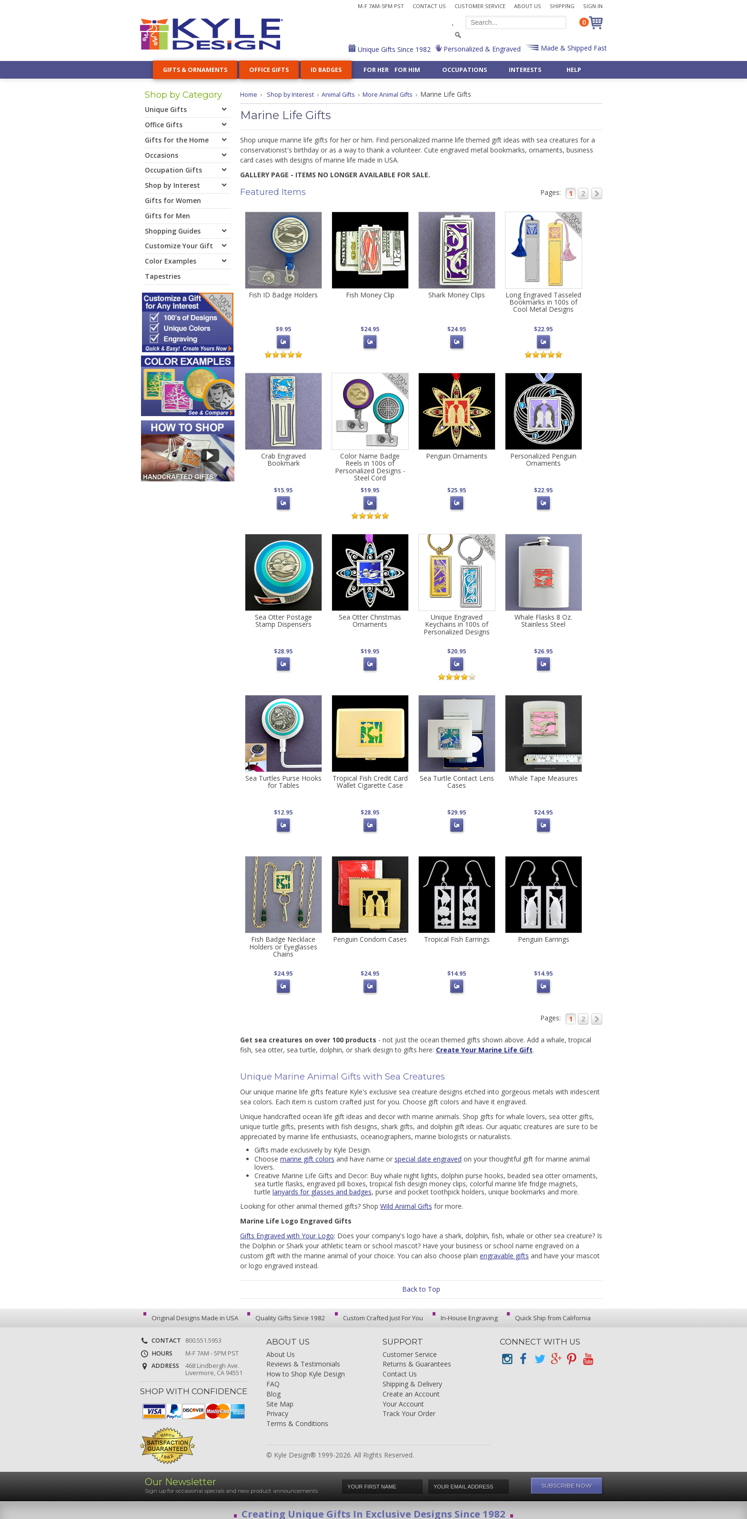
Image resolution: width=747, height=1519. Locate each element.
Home (249, 94)
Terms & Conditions (297, 1417)
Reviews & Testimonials (303, 1357)
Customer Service (479, 6)
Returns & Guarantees (417, 1357)
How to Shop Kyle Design (305, 1367)
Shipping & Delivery (412, 1377)
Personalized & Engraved (481, 48)
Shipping (562, 6)
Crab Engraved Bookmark (283, 458)
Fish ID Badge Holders (283, 294)
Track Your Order (409, 1407)
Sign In (593, 6)
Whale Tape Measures (543, 773)
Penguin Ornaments (456, 454)
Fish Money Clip (370, 294)
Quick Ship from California (537, 1310)
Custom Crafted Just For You (373, 1310)
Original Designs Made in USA (191, 1310)
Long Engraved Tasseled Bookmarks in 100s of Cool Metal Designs (543, 302)
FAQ (273, 1377)
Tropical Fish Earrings (457, 933)
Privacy (277, 1407)
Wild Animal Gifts (406, 1198)
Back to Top (421, 1281)
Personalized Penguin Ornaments (543, 458)
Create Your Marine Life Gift (484, 1042)
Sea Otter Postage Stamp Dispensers (283, 618)
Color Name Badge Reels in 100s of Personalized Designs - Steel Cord (370, 465)
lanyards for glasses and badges (322, 1184)
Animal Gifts (345, 94)
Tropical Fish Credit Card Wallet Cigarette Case (370, 777)
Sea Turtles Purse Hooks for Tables (283, 777)
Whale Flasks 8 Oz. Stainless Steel (543, 618)
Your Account (403, 1397)
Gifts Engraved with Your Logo (287, 1228)
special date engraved (428, 1151)
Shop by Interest (294, 94)
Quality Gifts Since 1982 (283, 1310)
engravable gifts (504, 1248)
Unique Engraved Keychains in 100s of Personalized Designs (457, 621)
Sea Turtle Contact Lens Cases (457, 777)
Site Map (279, 1397)
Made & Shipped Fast (573, 47)
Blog (273, 1387)
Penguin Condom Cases (370, 933)
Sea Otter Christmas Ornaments (370, 618)
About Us (527, 6)
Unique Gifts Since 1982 (393, 49)
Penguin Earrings (543, 933)
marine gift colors (307, 1151)
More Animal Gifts (399, 94)
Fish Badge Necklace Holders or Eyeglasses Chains (283, 941)
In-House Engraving (456, 1310)
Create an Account (411, 1387)
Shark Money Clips (456, 294)
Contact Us (429, 6)
